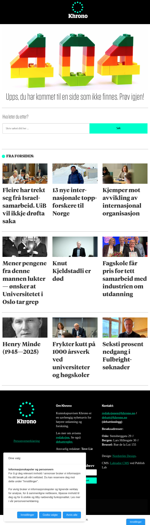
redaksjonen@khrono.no (118, 413)
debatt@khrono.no (114, 417)
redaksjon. (63, 437)
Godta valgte (50, 514)
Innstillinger (136, 522)
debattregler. (64, 441)
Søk (118, 128)
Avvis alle (71, 514)
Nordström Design (124, 456)
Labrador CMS (119, 463)
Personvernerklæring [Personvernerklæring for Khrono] (27, 441)
